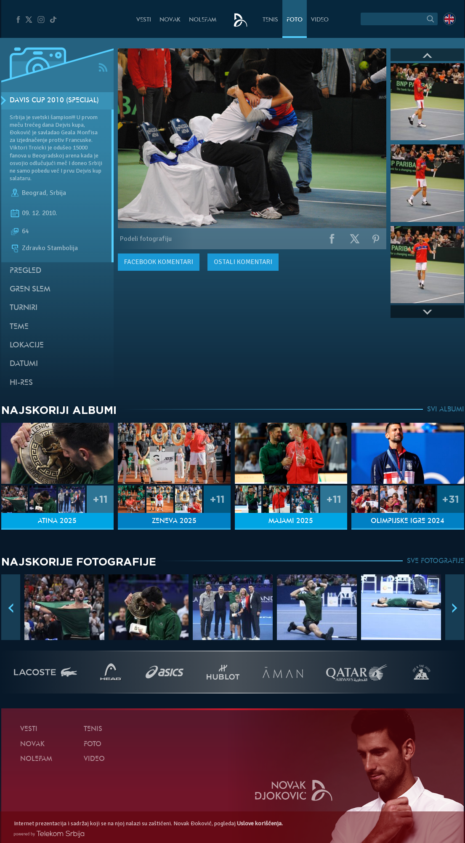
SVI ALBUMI (445, 409)
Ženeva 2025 (174, 521)
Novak (170, 20)
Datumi (24, 364)
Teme (19, 327)
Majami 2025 (290, 521)
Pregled (25, 271)
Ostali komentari (243, 262)
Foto (295, 20)
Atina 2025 (57, 521)
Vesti (143, 20)
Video (320, 20)
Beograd (34, 193)
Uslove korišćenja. (260, 823)
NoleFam (202, 20)
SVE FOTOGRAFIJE (435, 561)
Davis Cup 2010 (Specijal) (54, 100)
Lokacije (27, 345)
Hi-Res (21, 383)
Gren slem (30, 289)
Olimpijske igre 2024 (407, 521)
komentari (158, 262)
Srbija (58, 193)
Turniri (23, 308)
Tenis (270, 20)
